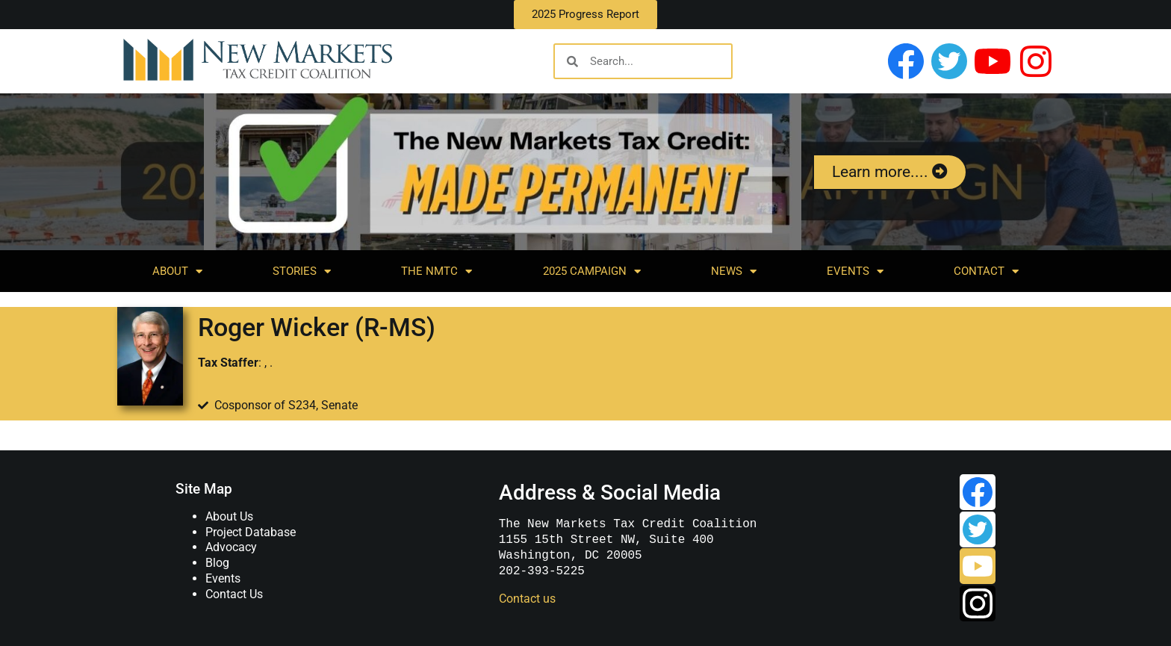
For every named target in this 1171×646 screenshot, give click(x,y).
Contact (986, 271)
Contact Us (234, 594)
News (734, 271)
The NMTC (436, 271)
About (177, 271)
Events (855, 271)
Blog (217, 563)
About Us (229, 516)
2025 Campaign (592, 271)
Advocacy (231, 547)
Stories (302, 271)
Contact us (527, 598)
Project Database (250, 532)
